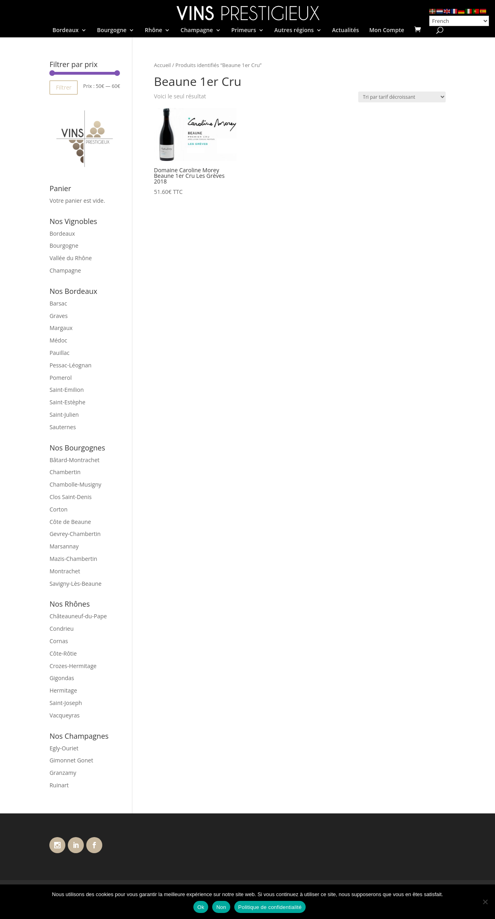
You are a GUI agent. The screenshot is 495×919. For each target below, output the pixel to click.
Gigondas (61, 678)
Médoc (58, 340)
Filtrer (63, 87)
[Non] (485, 902)
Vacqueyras (64, 715)
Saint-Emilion (66, 389)
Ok (200, 907)
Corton (58, 509)
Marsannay (64, 546)
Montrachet (64, 571)
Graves (58, 316)
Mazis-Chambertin (73, 558)
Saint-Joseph (65, 703)
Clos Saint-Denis (70, 497)
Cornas (58, 641)
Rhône (153, 30)
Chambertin (64, 472)
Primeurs (243, 30)
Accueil (162, 65)
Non (221, 907)
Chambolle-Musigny (75, 484)
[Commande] (402, 97)
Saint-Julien (64, 414)
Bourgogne (112, 30)
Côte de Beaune (70, 522)
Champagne (197, 30)
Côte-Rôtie (63, 653)
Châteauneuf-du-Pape (78, 616)
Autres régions (294, 30)
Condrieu (61, 628)
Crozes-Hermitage (72, 666)
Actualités (345, 30)
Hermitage (63, 690)
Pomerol (60, 377)
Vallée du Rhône (70, 258)
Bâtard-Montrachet (74, 460)
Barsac (58, 303)
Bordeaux (66, 30)
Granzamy (62, 772)
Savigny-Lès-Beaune (75, 583)
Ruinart (59, 785)
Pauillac (59, 353)
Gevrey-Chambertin (75, 534)
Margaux (60, 328)
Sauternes (62, 427)
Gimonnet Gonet (71, 760)
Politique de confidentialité (270, 907)
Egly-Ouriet (63, 748)
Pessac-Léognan (70, 365)
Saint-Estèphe (67, 402)
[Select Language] (459, 21)
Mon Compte (386, 30)
